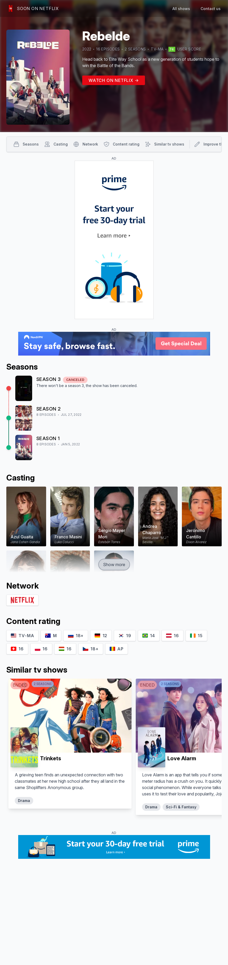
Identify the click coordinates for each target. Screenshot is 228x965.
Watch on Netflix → (114, 80)
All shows (181, 8)
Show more (114, 564)
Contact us (211, 8)
